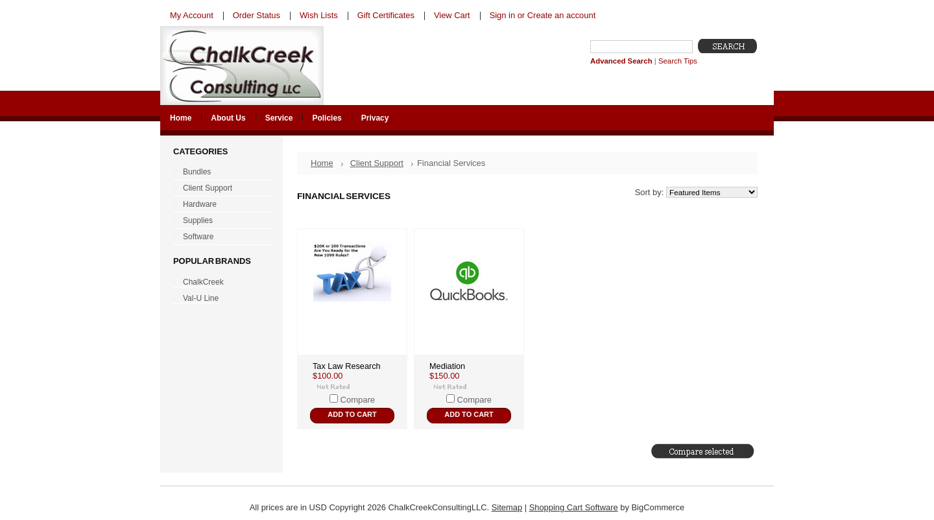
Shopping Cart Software (573, 507)
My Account (191, 15)
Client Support (220, 188)
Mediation (447, 366)
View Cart (452, 15)
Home (322, 163)
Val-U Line (201, 298)
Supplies (220, 221)
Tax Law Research (347, 366)
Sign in (502, 15)
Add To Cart (352, 414)
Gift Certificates (385, 15)
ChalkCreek (203, 282)
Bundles (220, 172)
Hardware (220, 205)
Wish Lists (319, 15)
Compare (358, 400)
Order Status (256, 15)
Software (220, 237)
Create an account (561, 15)
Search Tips (677, 61)
